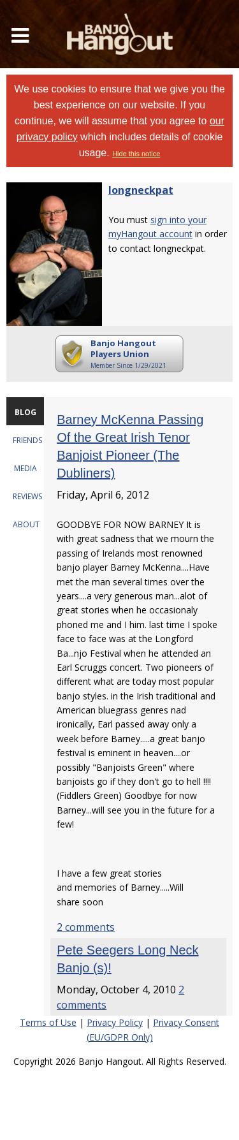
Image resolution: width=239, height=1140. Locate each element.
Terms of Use (48, 1022)
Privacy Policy (115, 1022)
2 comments (86, 927)
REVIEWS (27, 496)
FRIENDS (27, 440)
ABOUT (26, 524)
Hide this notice (136, 153)
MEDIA (25, 468)
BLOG (25, 412)
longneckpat (140, 190)
